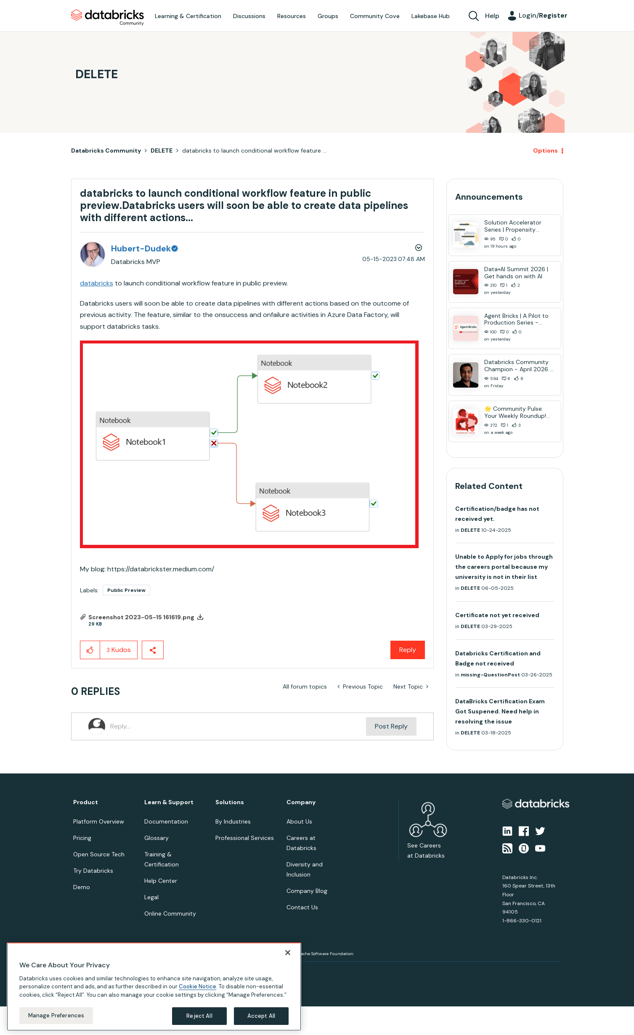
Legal (151, 897)
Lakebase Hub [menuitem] (430, 16)
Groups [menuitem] (328, 16)
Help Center (160, 881)
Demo (81, 887)
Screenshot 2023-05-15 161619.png (141, 617)
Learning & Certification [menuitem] (188, 16)
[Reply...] (238, 726)
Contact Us (302, 907)
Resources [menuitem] (291, 16)
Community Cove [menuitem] (375, 16)
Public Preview (126, 590)
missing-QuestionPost (490, 674)
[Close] (288, 952)
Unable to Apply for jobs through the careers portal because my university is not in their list (504, 567)
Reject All (199, 1015)
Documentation (166, 821)
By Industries (233, 821)
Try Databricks (93, 870)
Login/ (543, 15)
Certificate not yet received (497, 615)
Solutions (229, 802)
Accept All (261, 1015)
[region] (154, 987)
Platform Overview (98, 821)
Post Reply (391, 726)
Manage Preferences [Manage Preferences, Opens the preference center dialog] (56, 1015)
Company (301, 802)
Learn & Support (169, 802)
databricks (96, 283)
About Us (299, 821)
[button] (249, 444)
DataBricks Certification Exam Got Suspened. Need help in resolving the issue (500, 711)
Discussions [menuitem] (249, 16)
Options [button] (545, 150)
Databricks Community (107, 17)
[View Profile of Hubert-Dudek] (144, 248)
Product (85, 802)
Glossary (156, 838)
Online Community (170, 913)
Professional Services (244, 838)
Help (492, 15)
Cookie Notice (197, 986)
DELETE (161, 150)
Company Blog (306, 891)
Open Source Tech (99, 854)
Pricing (82, 838)
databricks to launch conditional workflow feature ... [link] (254, 150)
